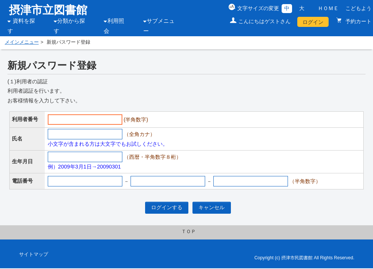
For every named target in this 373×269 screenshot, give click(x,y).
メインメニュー (22, 42)
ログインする (166, 207)
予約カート (358, 21)
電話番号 (22, 181)
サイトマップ (33, 254)
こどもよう (358, 8)
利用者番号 (25, 119)
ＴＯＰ (188, 231)
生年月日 (22, 161)
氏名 (17, 139)
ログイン (313, 22)
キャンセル (211, 207)
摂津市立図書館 (48, 10)
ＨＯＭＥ (328, 8)
